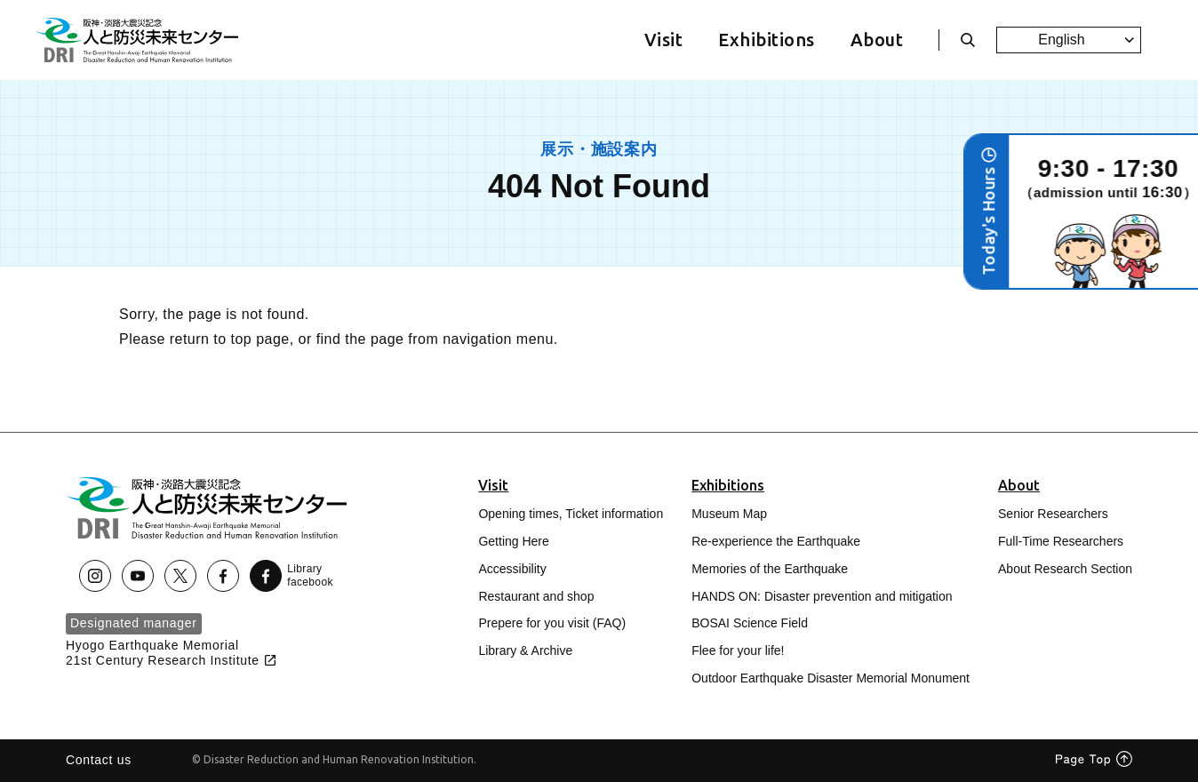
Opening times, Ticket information (570, 514)
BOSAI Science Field (749, 623)
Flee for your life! (737, 650)
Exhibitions (766, 39)
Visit (663, 39)
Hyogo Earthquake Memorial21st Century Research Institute (171, 652)
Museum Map (729, 514)
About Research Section (1065, 569)
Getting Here (513, 541)
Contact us (99, 760)
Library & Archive (525, 650)
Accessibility (512, 569)
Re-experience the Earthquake (775, 541)
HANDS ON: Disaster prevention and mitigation (821, 596)
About (877, 39)
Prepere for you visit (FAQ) (552, 623)
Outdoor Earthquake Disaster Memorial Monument (830, 678)
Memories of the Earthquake (769, 569)
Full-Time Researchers (1060, 541)
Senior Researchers (1053, 514)
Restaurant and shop (536, 596)
